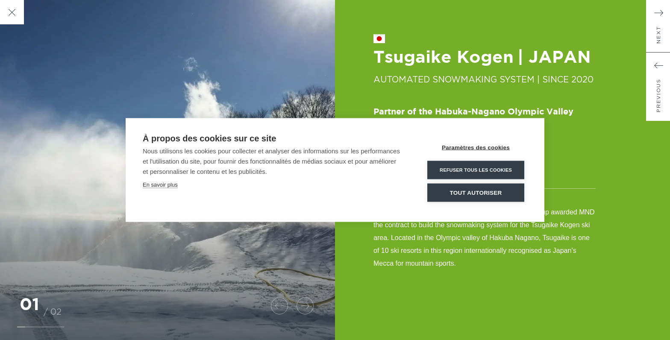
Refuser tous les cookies (476, 169)
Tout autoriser (476, 192)
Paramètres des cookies (476, 147)
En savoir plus (160, 184)
